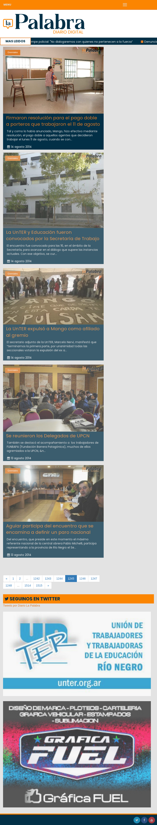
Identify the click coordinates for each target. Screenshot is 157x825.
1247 (94, 578)
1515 (39, 585)
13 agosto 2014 (19, 457)
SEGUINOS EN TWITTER (32, 599)
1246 (82, 578)
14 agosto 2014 (19, 147)
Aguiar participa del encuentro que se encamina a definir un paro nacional (49, 527)
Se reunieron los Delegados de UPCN (48, 434)
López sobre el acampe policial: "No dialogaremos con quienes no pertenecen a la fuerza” (71, 42)
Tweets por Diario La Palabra (21, 605)
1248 (9, 585)
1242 (36, 578)
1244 (59, 578)
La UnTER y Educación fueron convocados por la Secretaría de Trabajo (52, 234)
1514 (28, 585)
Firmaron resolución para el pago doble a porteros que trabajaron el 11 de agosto (53, 121)
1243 (48, 578)
